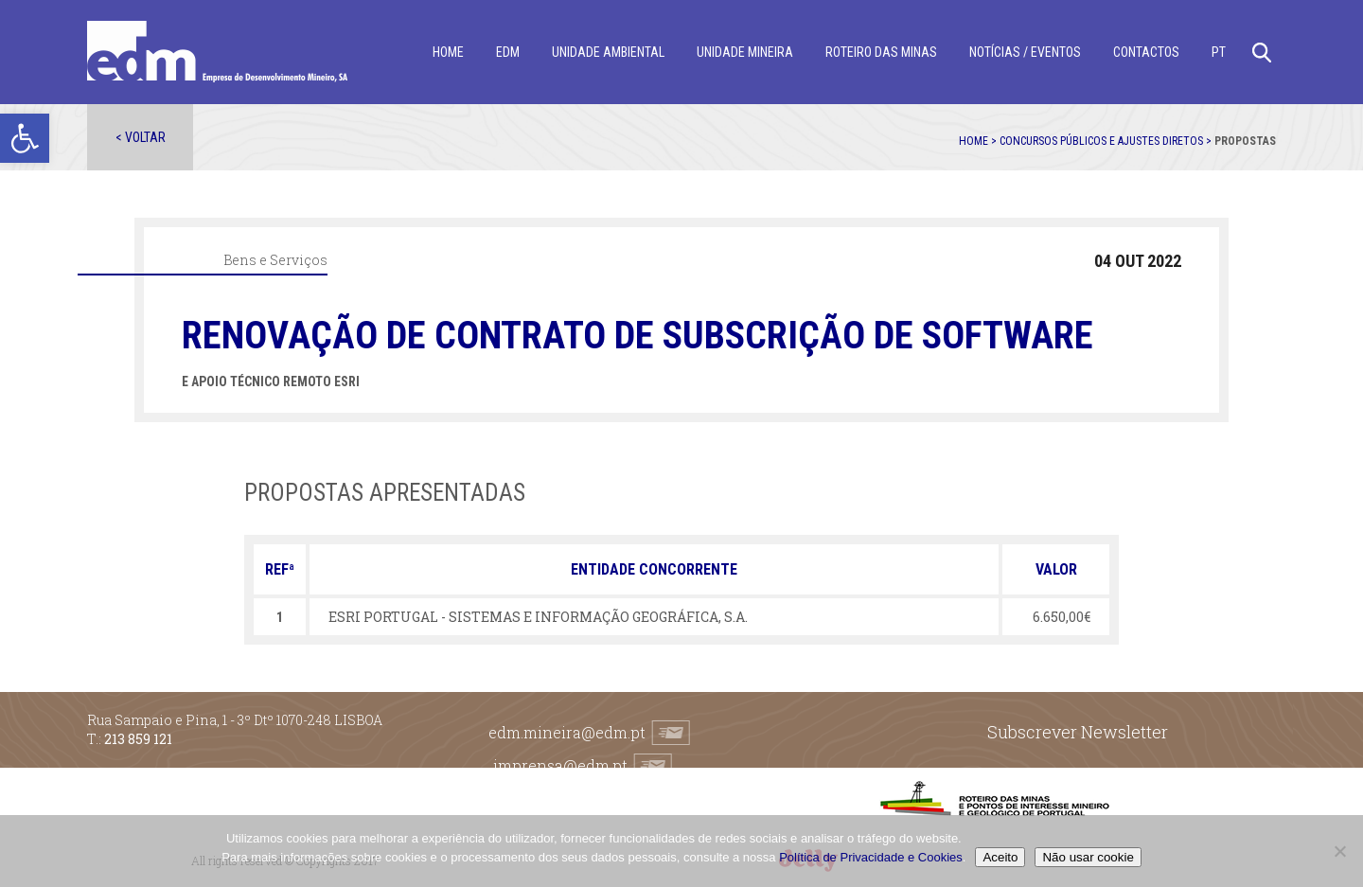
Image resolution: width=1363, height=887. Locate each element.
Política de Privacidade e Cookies (871, 857)
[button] (24, 138)
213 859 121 (138, 739)
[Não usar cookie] (1339, 851)
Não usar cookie (1087, 857)
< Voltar (140, 137)
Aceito (1000, 857)
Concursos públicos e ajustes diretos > (1107, 141)
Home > (979, 141)
